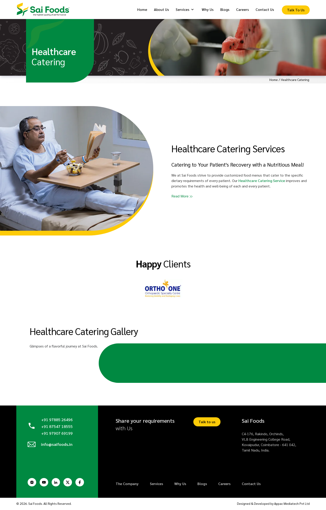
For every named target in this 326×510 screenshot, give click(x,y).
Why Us (180, 484)
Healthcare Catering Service (261, 181)
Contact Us (251, 484)
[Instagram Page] (32, 482)
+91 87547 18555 (57, 427)
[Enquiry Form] (296, 10)
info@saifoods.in (57, 445)
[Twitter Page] (69, 482)
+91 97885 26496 (57, 420)
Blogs (202, 484)
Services (156, 484)
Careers (224, 484)
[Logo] (44, 9)
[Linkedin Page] (57, 482)
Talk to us (207, 422)
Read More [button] (180, 196)
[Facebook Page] (81, 482)
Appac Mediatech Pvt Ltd (292, 504)
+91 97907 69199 (57, 433)
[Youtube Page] (44, 482)
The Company (127, 484)
